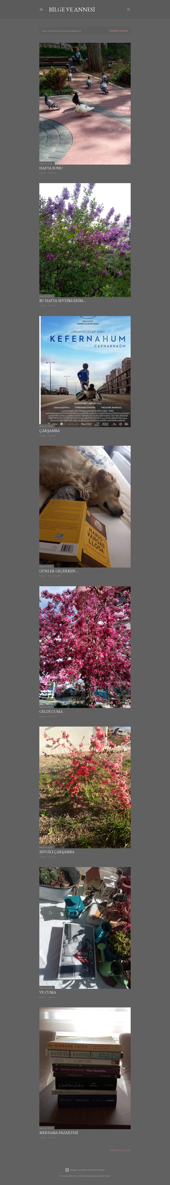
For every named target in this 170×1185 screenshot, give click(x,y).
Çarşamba (49, 430)
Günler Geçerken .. (58, 570)
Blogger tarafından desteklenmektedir (85, 1170)
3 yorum (52, 305)
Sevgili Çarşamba (56, 851)
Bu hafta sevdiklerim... (62, 300)
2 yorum (52, 173)
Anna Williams (80, 1176)
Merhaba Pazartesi (58, 1132)
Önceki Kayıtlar (120, 1150)
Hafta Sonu (51, 168)
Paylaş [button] (42, 173)
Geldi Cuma (51, 711)
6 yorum (52, 856)
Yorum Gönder (54, 576)
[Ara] (129, 9)
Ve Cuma (47, 992)
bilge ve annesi (72, 9)
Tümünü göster (118, 31)
